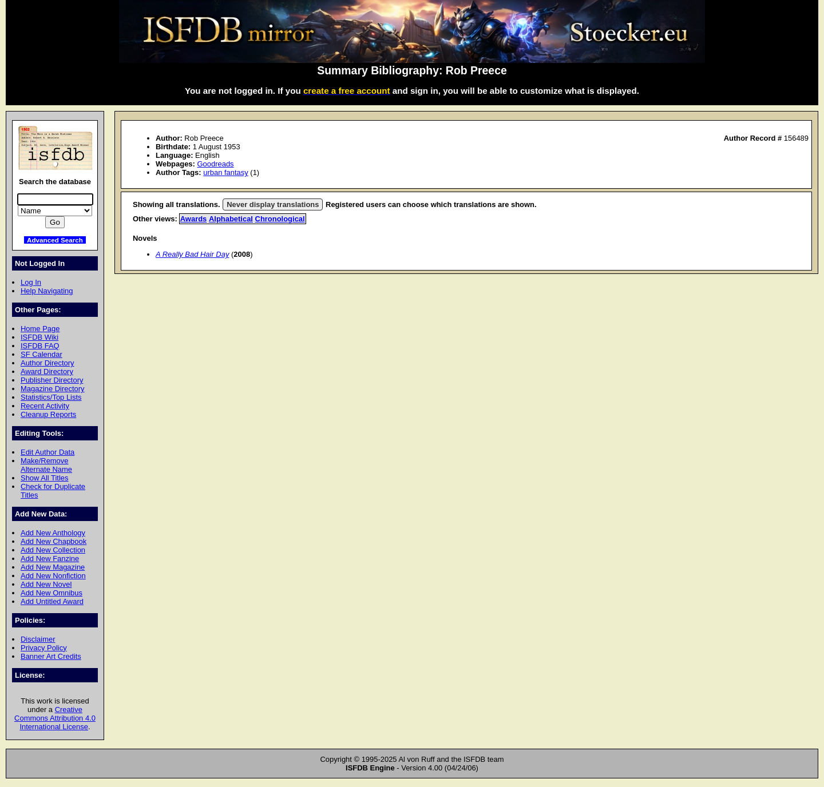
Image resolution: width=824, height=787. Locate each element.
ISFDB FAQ (40, 345)
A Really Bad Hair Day (192, 254)
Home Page (40, 328)
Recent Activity (45, 406)
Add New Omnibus (51, 593)
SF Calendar (41, 354)
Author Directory (47, 363)
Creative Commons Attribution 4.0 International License (55, 718)
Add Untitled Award (52, 601)
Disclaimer (38, 639)
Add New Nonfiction (53, 575)
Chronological (280, 218)
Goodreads (215, 164)
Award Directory (47, 371)
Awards (193, 218)
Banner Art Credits (51, 656)
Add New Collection (53, 550)
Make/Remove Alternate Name (46, 465)
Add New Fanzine (50, 558)
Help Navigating (47, 291)
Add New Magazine (53, 567)
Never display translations (273, 204)
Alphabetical (231, 218)
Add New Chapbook (53, 541)
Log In (31, 282)
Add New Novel (46, 584)
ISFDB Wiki (39, 337)
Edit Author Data (47, 452)
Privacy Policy (44, 647)
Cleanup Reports (48, 414)
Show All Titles (45, 478)
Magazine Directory (53, 388)
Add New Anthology (53, 532)
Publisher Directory (52, 380)
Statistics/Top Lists (51, 397)
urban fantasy (225, 172)
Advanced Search (55, 240)
